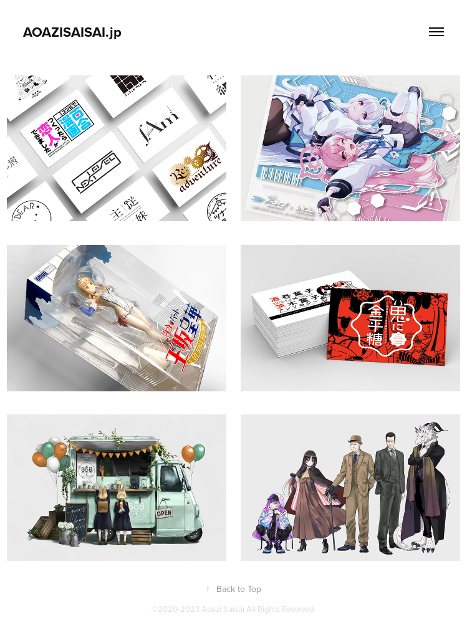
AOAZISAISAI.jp (72, 32)
